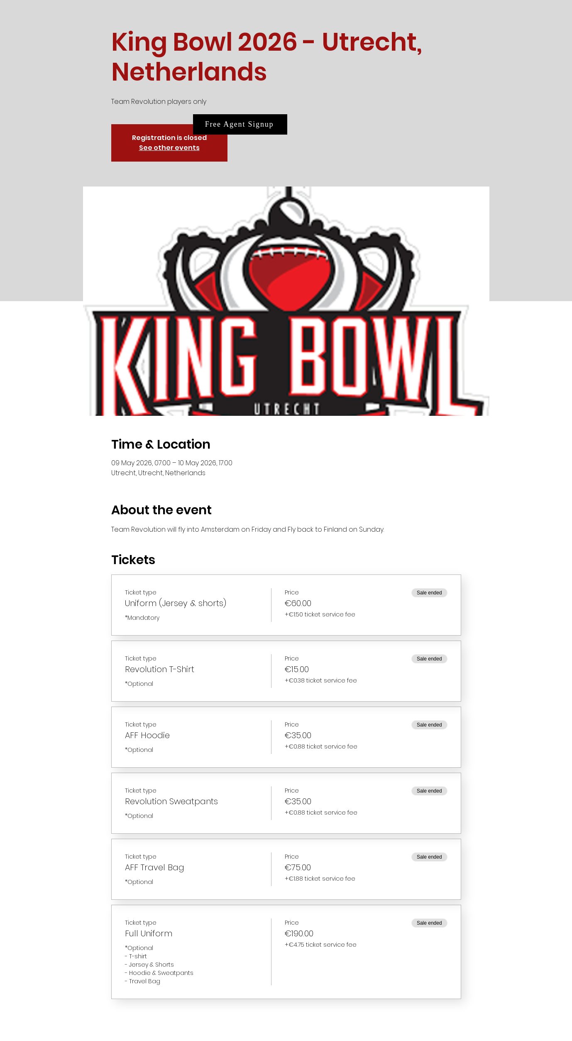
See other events (169, 147)
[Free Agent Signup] (240, 124)
